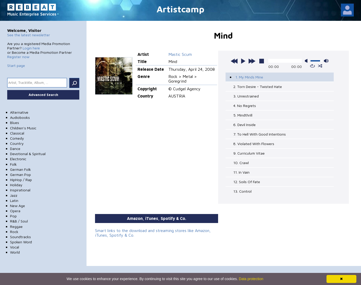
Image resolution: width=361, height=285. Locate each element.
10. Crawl (241, 163)
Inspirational (20, 190)
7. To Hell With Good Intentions (259, 134)
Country (17, 143)
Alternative (19, 112)
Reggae (16, 226)
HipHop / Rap (21, 179)
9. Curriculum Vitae (249, 153)
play (243, 61)
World (15, 252)
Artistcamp (180, 9)
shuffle (320, 66)
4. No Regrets (244, 105)
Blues (14, 122)
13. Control (242, 191)
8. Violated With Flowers (253, 143)
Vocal (14, 247)
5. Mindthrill (242, 115)
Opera (15, 211)
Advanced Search (43, 95)
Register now (18, 57)
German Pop (20, 174)
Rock (14, 231)
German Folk (20, 169)
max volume (326, 61)
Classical (17, 133)
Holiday (16, 185)
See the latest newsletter (28, 35)
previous (234, 61)
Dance (15, 148)
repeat (312, 66)
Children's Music (23, 128)
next (251, 61)
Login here (31, 48)
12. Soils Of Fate (246, 182)
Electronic (18, 159)
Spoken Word (21, 242)
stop (261, 61)
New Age (17, 205)
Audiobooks (20, 117)
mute (307, 61)
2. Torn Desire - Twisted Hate (257, 86)
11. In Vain (241, 172)
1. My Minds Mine (249, 77)
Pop (13, 216)
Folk (13, 164)
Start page (16, 65)
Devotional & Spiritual (28, 154)
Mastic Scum (180, 54)
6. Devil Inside (244, 124)
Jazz (13, 195)
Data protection (251, 279)
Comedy (17, 138)
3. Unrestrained (246, 96)
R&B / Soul (19, 221)
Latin (14, 200)
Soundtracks (20, 237)
